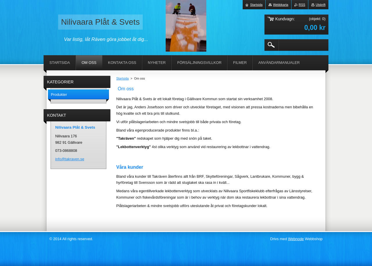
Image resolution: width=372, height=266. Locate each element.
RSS (302, 4)
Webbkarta (280, 4)
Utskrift (321, 4)
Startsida (122, 78)
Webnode (296, 239)
